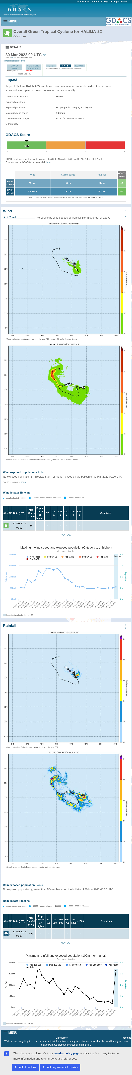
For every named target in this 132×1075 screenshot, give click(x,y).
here (48, 162)
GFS (51, 66)
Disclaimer (62, 1037)
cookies (126, 1037)
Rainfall (102, 174)
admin (124, 1)
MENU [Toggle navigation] (10, 21)
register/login (111, 1)
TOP (125, 213)
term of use (83, 1)
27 (10, 525)
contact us (97, 1)
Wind (32, 174)
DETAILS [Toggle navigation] (13, 48)
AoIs (41, 472)
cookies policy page (66, 1053)
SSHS (23, 482)
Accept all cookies (25, 1067)
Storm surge (68, 174)
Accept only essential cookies (60, 1067)
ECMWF (79, 66)
